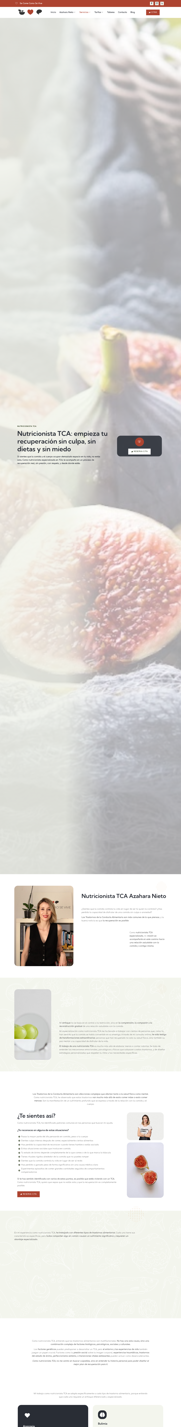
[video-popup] (139, 442)
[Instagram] (157, 3)
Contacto (122, 12)
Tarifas (98, 12)
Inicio (53, 12)
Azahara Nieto (67, 12)
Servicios (84, 12)
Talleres (111, 12)
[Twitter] (162, 3)
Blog (132, 12)
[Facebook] (151, 3)
